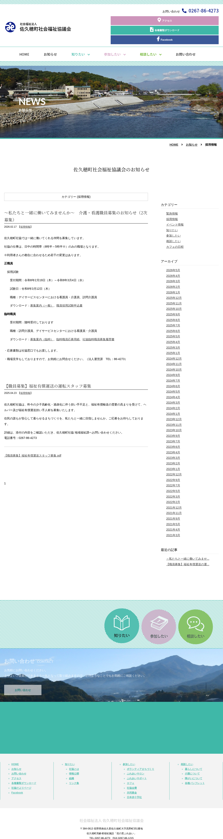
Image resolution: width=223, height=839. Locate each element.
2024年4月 (173, 380)
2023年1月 (173, 452)
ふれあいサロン (135, 757)
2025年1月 (173, 336)
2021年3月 (173, 518)
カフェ (130, 766)
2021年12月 (174, 491)
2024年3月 (173, 386)
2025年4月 (173, 325)
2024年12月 (174, 342)
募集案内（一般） (41, 289)
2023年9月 (173, 419)
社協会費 (132, 771)
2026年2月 (173, 270)
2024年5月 (173, 375)
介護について (192, 757)
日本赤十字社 (134, 780)
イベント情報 (175, 208)
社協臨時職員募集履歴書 (98, 322)
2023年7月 (173, 424)
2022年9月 (173, 463)
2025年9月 (173, 297)
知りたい (78, 37)
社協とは (74, 752)
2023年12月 (174, 402)
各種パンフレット (195, 766)
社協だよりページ (21, 771)
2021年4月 (173, 513)
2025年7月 (173, 308)
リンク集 (74, 766)
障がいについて (193, 761)
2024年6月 (173, 369)
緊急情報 (172, 197)
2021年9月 (173, 502)
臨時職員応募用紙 (68, 322)
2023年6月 (173, 430)
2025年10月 (174, 292)
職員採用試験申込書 (69, 289)
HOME (24, 37)
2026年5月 (173, 253)
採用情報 (25, 210)
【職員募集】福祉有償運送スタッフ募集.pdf (32, 439)
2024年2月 (173, 391)
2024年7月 (173, 364)
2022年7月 (173, 468)
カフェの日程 (175, 230)
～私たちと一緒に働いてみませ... (187, 542)
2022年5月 (173, 474)
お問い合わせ (186, 37)
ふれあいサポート (137, 761)
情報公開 (74, 757)
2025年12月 (174, 281)
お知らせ (50, 37)
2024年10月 (174, 353)
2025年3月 (173, 330)
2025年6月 (173, 314)
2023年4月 (173, 435)
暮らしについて (193, 752)
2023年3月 (173, 441)
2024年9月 (173, 358)
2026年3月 (173, 264)
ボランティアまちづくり (140, 752)
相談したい (148, 37)
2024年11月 (174, 347)
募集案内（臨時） (41, 322)
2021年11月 (174, 496)
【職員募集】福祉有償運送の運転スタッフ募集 (47, 369)
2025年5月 (173, 319)
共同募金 (132, 776)
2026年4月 (173, 259)
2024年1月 (173, 397)
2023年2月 (173, 446)
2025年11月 (174, 286)
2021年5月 (173, 507)
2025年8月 (173, 303)
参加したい (112, 37)
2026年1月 (173, 275)
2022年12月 (174, 457)
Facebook (200, 20)
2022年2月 (173, 485)
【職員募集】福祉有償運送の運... (187, 547)
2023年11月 (174, 408)
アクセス (125, 20)
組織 (71, 761)
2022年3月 (173, 479)
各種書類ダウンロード (163, 20)
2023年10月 (174, 413)
